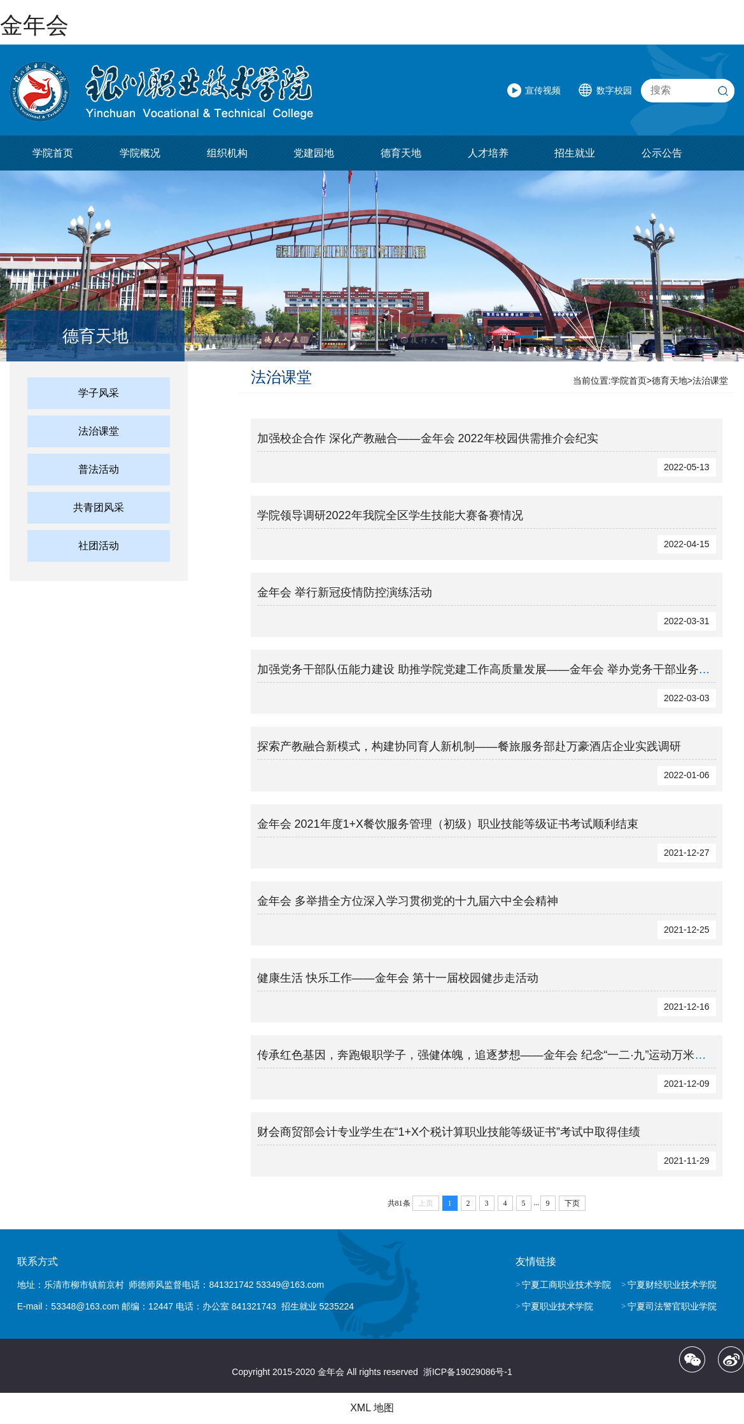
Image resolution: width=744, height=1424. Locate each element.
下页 (572, 1203)
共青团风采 (98, 507)
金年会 (34, 25)
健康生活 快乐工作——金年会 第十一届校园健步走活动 (397, 978)
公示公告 (662, 153)
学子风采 (98, 392)
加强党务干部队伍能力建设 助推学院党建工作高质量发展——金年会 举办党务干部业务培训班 (495, 669)
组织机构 (227, 153)
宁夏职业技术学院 (557, 1306)
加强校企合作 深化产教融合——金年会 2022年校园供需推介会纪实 (427, 438)
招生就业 (574, 153)
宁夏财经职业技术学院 (672, 1285)
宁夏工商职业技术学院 (566, 1285)
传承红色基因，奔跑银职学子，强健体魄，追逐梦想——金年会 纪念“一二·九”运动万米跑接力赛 (499, 1055)
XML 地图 (372, 1407)
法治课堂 (98, 431)
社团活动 (98, 545)
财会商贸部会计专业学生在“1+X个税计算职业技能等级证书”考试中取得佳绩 (449, 1132)
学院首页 (52, 153)
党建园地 (313, 153)
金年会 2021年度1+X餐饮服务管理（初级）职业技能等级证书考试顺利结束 (448, 824)
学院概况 (140, 153)
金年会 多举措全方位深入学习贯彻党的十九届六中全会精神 (407, 901)
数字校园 (614, 90)
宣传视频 (543, 90)
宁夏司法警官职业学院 (672, 1306)
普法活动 (98, 469)
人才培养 (488, 153)
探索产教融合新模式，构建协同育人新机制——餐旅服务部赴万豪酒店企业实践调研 (469, 746)
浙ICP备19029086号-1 (467, 1372)
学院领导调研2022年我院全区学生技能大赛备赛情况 (390, 515)
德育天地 (401, 153)
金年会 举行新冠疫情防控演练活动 (344, 592)
